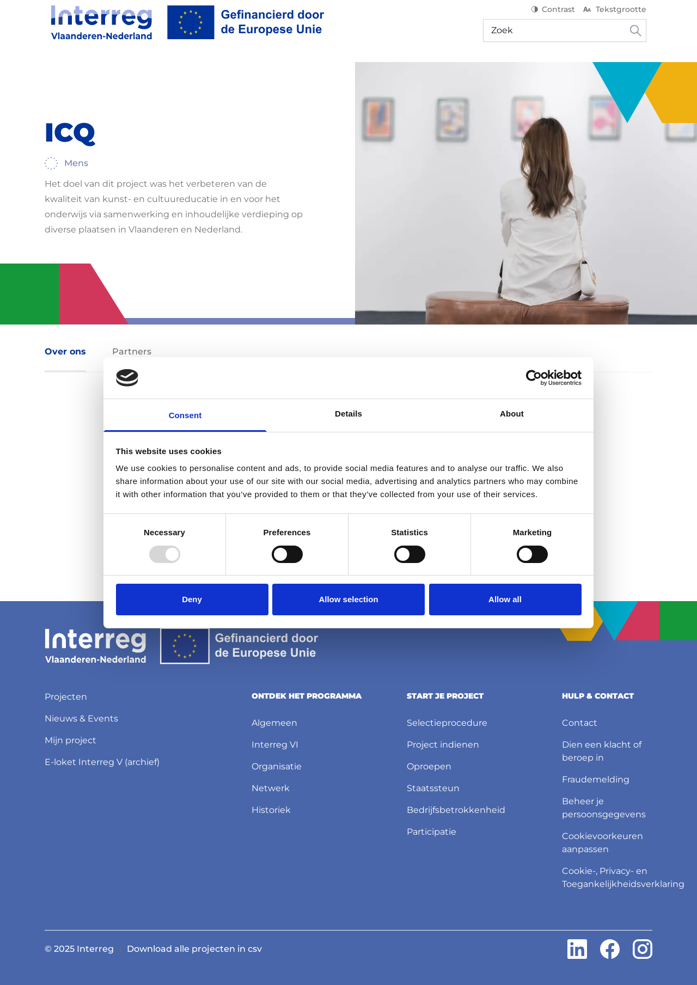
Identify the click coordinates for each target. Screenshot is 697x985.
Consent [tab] (185, 415)
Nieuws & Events (81, 716)
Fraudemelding (595, 777)
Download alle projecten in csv (194, 946)
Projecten (66, 694)
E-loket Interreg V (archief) (102, 760)
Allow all (505, 599)
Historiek (271, 808)
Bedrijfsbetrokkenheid (456, 808)
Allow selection (348, 599)
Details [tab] (348, 413)
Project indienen (443, 742)
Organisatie (277, 764)
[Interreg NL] (182, 29)
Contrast (559, 16)
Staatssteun (433, 786)
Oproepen (429, 764)
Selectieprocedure (447, 720)
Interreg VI (275, 742)
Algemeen (274, 720)
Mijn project (70, 738)
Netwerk (271, 786)
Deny (192, 599)
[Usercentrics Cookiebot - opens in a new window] (534, 378)
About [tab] (512, 413)
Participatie (431, 829)
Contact (579, 720)
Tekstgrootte (620, 16)
